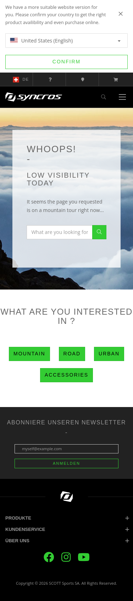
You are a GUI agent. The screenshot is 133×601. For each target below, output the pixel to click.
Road (72, 353)
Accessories (66, 375)
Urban (109, 353)
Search (99, 232)
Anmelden (66, 463)
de (21, 79)
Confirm (66, 61)
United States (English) (65, 40)
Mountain (29, 353)
